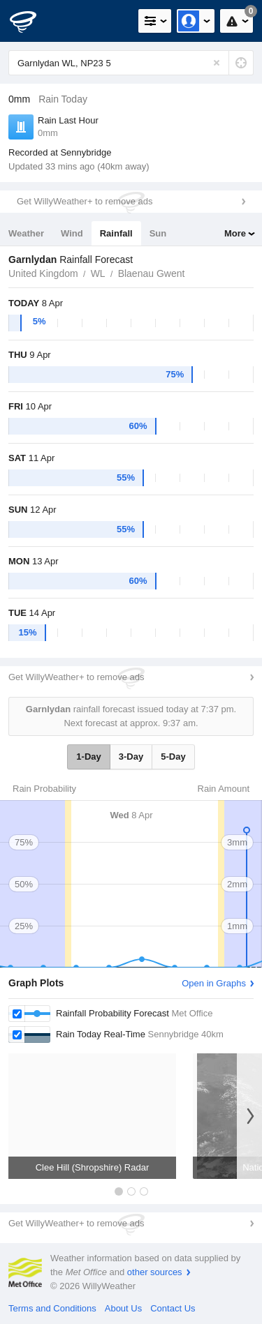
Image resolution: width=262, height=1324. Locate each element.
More (235, 233)
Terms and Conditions (52, 1308)
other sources (154, 1272)
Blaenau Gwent (151, 273)
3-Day (131, 756)
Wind (72, 233)
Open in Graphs (214, 983)
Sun (158, 233)
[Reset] (216, 62)
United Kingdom (43, 273)
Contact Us (172, 1308)
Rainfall (116, 233)
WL (98, 273)
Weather (26, 233)
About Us (123, 1308)
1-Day (88, 756)
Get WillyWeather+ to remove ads (84, 201)
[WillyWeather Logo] (31, 21)
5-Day (173, 756)
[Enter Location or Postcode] (131, 62)
